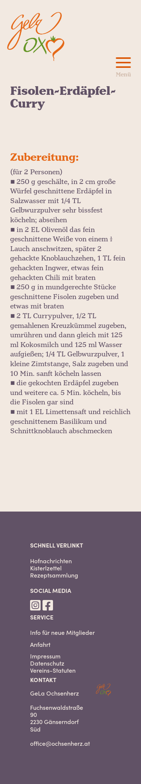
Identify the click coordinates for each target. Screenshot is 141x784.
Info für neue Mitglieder (62, 632)
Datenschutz (47, 663)
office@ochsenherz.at (60, 743)
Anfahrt (40, 644)
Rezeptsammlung (54, 575)
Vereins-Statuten (53, 670)
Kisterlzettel (46, 568)
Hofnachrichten (51, 560)
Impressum (45, 656)
